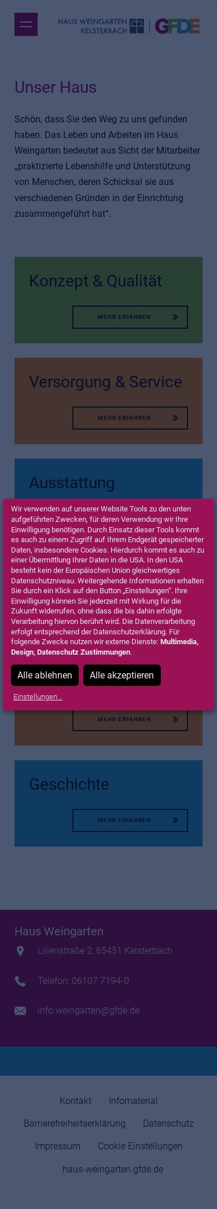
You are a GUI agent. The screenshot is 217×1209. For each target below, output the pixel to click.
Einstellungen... (37, 696)
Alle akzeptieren (122, 675)
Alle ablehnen (44, 675)
